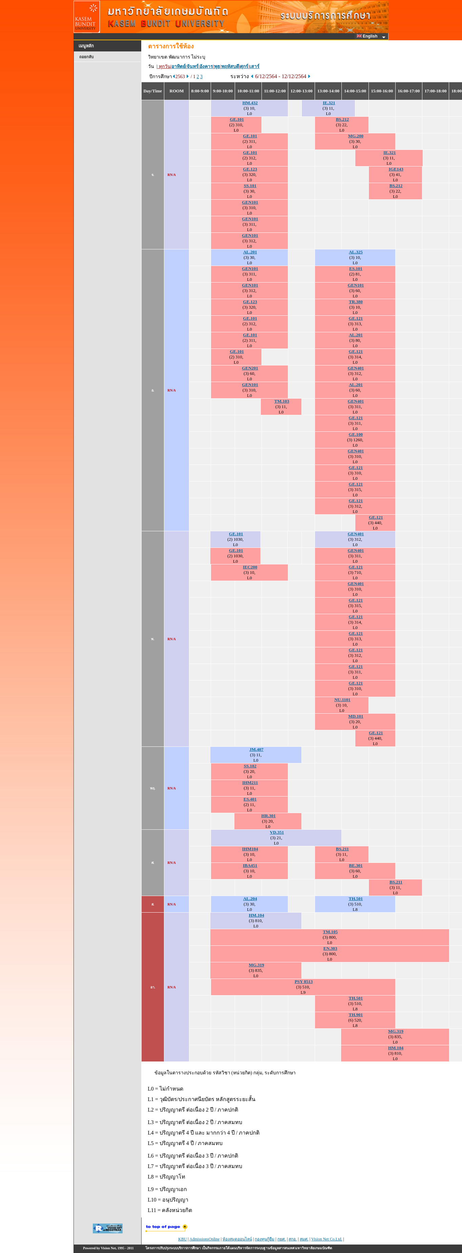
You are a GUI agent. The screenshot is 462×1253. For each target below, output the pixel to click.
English (368, 36)
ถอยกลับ (86, 57)
